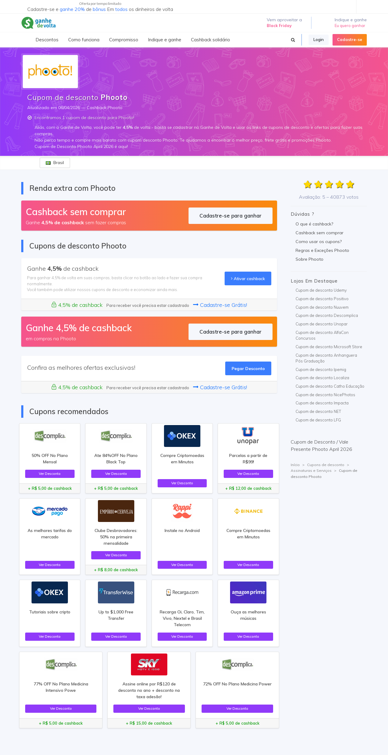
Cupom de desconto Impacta (322, 402)
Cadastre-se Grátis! (220, 304)
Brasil (55, 162)
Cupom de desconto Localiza (322, 377)
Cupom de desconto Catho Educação (330, 386)
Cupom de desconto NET (318, 411)
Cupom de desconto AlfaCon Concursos (322, 335)
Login (318, 39)
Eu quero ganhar (350, 25)
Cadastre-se (349, 39)
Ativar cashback (248, 278)
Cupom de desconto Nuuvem (322, 307)
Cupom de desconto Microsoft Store (329, 346)
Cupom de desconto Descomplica (327, 315)
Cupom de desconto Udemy (321, 290)
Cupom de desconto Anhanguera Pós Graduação (326, 358)
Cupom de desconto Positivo (322, 298)
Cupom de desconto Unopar (322, 323)
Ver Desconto (50, 473)
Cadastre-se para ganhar (230, 215)
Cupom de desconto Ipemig (321, 369)
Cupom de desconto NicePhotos (325, 394)
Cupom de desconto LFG (318, 419)
